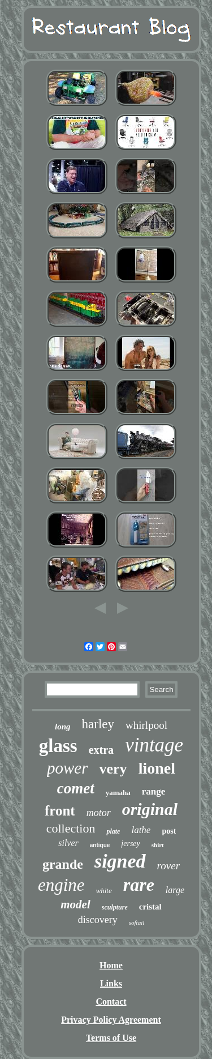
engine (61, 885)
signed (120, 861)
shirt (158, 845)
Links (111, 983)
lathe (140, 830)
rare (138, 884)
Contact (111, 1001)
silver (68, 843)
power (67, 768)
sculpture (115, 907)
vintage (154, 745)
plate (113, 831)
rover (168, 866)
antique (100, 845)
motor (98, 812)
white (104, 890)
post (169, 831)
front (60, 810)
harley (98, 724)
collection (71, 828)
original (150, 809)
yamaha (118, 792)
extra (101, 750)
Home (111, 965)
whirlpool (146, 725)
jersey (130, 843)
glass (58, 746)
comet (75, 788)
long (63, 726)
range (154, 791)
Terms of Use (111, 1038)
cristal (150, 906)
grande (62, 864)
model (75, 904)
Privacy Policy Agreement (111, 1019)
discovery (98, 919)
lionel (157, 768)
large (175, 890)
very (113, 769)
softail (137, 922)
